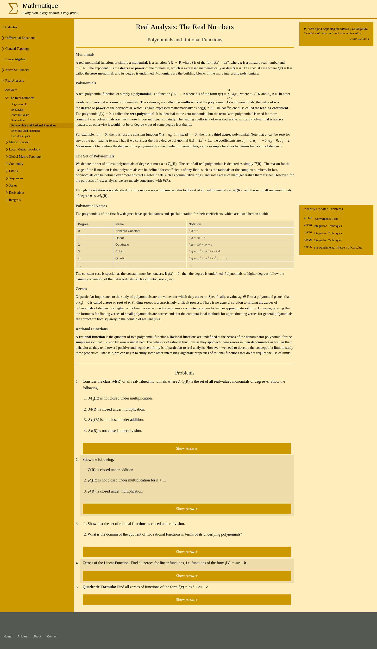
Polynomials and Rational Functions (33, 125)
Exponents (17, 109)
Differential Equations (20, 38)
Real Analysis (14, 80)
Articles (22, 636)
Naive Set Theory (17, 70)
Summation (18, 120)
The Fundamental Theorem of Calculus (338, 247)
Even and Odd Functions (25, 130)
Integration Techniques (328, 226)
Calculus (11, 27)
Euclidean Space (21, 136)
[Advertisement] (336, 127)
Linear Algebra (15, 59)
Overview (11, 89)
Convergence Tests (326, 218)
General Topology (17, 48)
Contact (52, 636)
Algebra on (19, 104)
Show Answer (186, 448)
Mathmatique (40, 5)
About (37, 636)
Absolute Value (20, 115)
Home (8, 636)
